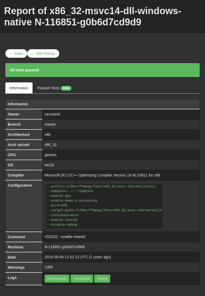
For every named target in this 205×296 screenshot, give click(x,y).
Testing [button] (102, 278)
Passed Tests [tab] (54, 88)
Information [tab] (19, 88)
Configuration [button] (57, 278)
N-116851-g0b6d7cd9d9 (65, 247)
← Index (16, 53)
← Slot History (43, 53)
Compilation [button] (81, 278)
